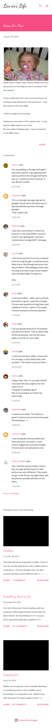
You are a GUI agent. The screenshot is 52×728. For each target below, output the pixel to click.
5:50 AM (16, 244)
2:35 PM (16, 400)
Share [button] (42, 144)
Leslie (14, 293)
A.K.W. (15, 253)
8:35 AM (16, 342)
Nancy (15, 375)
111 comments (20, 626)
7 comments (18, 580)
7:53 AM (16, 486)
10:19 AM (16, 367)
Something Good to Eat (17, 596)
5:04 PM (16, 425)
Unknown (16, 195)
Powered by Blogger (26, 720)
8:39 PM (16, 452)
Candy (15, 351)
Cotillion (8, 551)
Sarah (14, 323)
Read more (43, 580)
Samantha (16, 409)
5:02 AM (16, 217)
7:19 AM (16, 315)
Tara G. (15, 164)
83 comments (19, 704)
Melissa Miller (18, 461)
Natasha (16, 225)
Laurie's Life (14, 6)
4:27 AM (16, 186)
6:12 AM (16, 284)
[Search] (40, 5)
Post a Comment (11, 493)
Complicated (10, 675)
